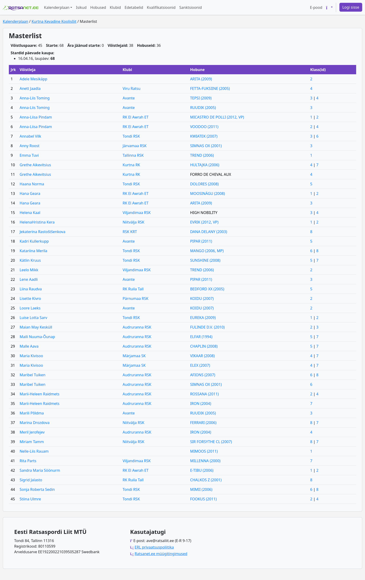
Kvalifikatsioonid (161, 7)
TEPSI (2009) (201, 98)
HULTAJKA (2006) (204, 164)
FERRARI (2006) (203, 422)
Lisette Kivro (30, 298)
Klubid (115, 7)
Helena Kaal (30, 212)
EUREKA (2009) (203, 317)
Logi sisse (350, 7)
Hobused (98, 7)
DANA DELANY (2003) (208, 231)
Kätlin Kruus (30, 260)
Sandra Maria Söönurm (40, 470)
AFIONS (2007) (202, 374)
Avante (129, 98)
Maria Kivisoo (31, 355)
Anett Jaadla (30, 88)
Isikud (81, 7)
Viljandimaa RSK (137, 212)
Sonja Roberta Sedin (37, 489)
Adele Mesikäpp (33, 78)
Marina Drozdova (35, 422)
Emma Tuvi (29, 155)
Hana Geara (30, 193)
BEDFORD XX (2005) (207, 289)
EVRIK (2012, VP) (204, 222)
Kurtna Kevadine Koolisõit (53, 21)
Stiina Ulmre (30, 499)
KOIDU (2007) (202, 298)
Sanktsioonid (190, 7)
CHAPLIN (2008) (204, 346)
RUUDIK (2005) (203, 107)
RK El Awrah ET (136, 117)
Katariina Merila (33, 250)
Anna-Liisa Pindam (36, 117)
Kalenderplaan (15, 21)
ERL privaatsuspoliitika (154, 547)
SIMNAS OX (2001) (206, 145)
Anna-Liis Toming (35, 98)
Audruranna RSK (137, 327)
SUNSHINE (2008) (205, 260)
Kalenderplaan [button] (56, 7)
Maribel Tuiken (32, 374)
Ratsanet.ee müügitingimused (161, 553)
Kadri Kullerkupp (34, 241)
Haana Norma (32, 184)
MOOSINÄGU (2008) (207, 193)
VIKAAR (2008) (202, 355)
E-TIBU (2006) (201, 470)
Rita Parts (28, 460)
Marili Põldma (32, 413)
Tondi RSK (131, 136)
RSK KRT (130, 231)
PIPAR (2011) (201, 241)
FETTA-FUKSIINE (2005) (210, 88)
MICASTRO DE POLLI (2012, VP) (217, 117)
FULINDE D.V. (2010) (207, 327)
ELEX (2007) (200, 365)
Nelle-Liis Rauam (34, 451)
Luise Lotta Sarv (33, 317)
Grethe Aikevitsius (35, 164)
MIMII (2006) (201, 489)
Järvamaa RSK (135, 145)
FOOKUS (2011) (203, 499)
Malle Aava (29, 346)
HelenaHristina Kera (37, 222)
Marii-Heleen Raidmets (39, 394)
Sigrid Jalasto (31, 479)
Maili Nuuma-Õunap (37, 336)
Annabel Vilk (30, 136)
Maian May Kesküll (36, 327)
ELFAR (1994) (201, 336)
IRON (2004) (200, 403)
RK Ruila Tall (133, 289)
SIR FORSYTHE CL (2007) (211, 441)
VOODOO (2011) (204, 126)
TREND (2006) (202, 155)
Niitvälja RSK (133, 222)
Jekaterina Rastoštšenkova (42, 231)
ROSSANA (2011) (204, 394)
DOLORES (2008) (204, 184)
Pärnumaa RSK (136, 298)
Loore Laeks (30, 308)
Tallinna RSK (133, 155)
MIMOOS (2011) (204, 451)
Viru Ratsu (132, 88)
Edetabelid (134, 7)
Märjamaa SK (134, 355)
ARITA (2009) (201, 78)
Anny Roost (29, 145)
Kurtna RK (131, 164)
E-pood (316, 7)
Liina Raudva (31, 289)
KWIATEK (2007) (203, 136)
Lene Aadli (29, 279)
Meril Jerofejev (32, 432)
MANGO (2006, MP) (207, 250)
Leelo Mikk (29, 269)
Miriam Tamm (32, 441)
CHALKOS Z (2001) (206, 479)
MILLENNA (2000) (205, 460)
